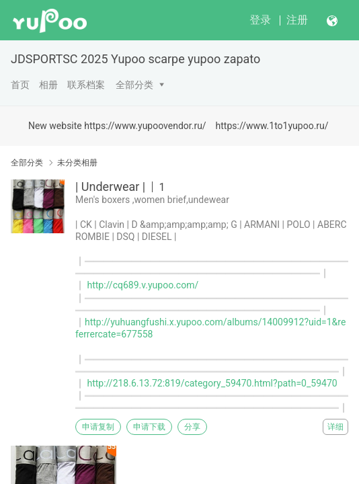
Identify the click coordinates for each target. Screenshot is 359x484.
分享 (192, 427)
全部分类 (134, 84)
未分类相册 (77, 162)
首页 (20, 84)
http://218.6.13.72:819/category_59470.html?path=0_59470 (212, 383)
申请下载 (149, 427)
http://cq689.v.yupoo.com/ (142, 285)
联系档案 (86, 84)
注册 (297, 19)
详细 (335, 427)
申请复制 (98, 427)
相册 (48, 84)
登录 (260, 19)
